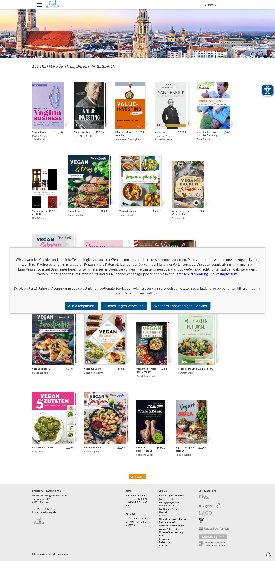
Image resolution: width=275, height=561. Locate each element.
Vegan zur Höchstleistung (144, 449)
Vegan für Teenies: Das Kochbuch (146, 370)
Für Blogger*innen (169, 509)
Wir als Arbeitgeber (169, 528)
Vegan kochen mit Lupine (191, 368)
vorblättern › (137, 476)
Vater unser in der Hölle (39, 212)
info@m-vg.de (48, 512)
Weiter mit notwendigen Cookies (180, 306)
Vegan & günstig (127, 210)
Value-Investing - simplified (124, 133)
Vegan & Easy (75, 210)
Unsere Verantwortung (171, 532)
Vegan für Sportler (93, 368)
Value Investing (82, 132)
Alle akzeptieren (81, 306)
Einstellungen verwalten (124, 306)
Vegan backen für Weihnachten (181, 212)
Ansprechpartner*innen (171, 495)
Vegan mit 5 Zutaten (43, 447)
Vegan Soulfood (92, 447)
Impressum (165, 538)
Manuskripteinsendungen (173, 519)
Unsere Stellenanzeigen (172, 525)
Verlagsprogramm (169, 502)
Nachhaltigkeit (167, 505)
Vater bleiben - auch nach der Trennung (207, 133)
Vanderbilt (160, 132)
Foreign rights (166, 499)
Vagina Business (40, 132)
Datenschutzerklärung (191, 274)
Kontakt (163, 545)
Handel (163, 512)
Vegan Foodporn (41, 368)
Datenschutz (166, 542)
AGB (161, 535)
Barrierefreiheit (167, 522)
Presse (162, 515)
